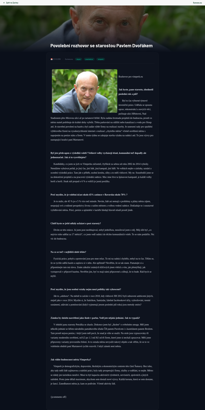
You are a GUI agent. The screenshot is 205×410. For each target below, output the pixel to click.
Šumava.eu (197, 3)
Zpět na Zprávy (10, 3)
